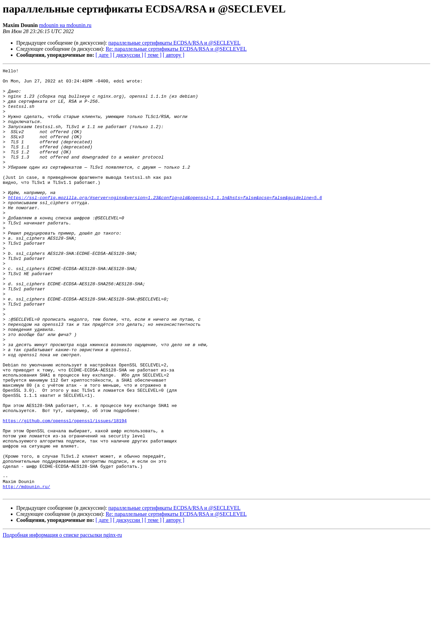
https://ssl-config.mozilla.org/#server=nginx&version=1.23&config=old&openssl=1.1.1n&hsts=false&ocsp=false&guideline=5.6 (165, 224)
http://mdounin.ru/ (26, 571)
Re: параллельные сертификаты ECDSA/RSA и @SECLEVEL (176, 49)
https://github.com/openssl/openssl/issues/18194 (65, 491)
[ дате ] (103, 55)
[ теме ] (152, 55)
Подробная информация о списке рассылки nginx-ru (62, 620)
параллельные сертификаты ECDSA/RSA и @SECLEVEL (174, 43)
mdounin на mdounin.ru (65, 25)
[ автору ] (173, 55)
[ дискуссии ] (128, 55)
